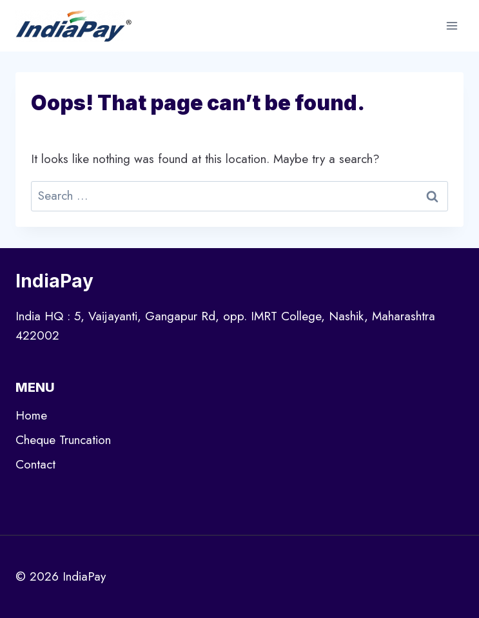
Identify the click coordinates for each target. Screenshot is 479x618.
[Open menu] (452, 25)
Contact (35, 464)
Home (31, 415)
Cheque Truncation (63, 440)
